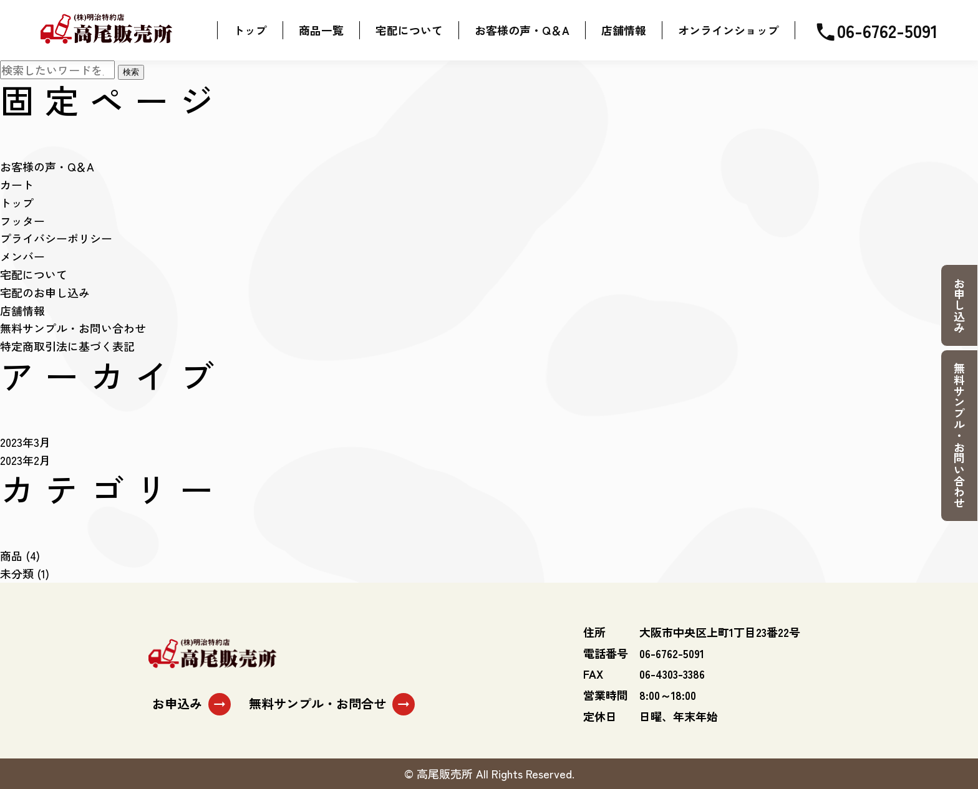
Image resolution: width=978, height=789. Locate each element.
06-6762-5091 (876, 30)
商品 (11, 556)
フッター (22, 221)
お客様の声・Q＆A (47, 167)
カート (17, 184)
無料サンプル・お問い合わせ (959, 436)
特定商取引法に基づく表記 (67, 346)
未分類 (17, 573)
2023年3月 (25, 442)
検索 (131, 72)
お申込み (191, 705)
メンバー (22, 257)
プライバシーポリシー (56, 239)
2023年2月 (25, 460)
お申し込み (959, 305)
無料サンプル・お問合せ (332, 705)
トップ (17, 202)
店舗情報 (22, 310)
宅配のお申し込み (45, 292)
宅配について (33, 274)
